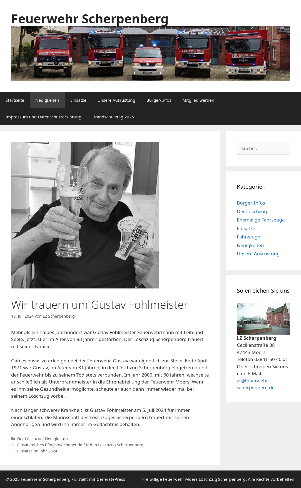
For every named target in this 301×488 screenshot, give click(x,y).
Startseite (15, 100)
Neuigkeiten (47, 100)
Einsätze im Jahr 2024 (37, 451)
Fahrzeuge (248, 236)
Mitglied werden (198, 100)
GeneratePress (110, 479)
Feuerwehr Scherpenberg (89, 18)
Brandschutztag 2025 (113, 116)
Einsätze (78, 100)
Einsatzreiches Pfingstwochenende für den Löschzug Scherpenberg (80, 444)
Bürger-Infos (158, 100)
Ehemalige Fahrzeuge (261, 219)
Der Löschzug (30, 438)
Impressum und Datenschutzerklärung (43, 116)
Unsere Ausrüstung (116, 100)
